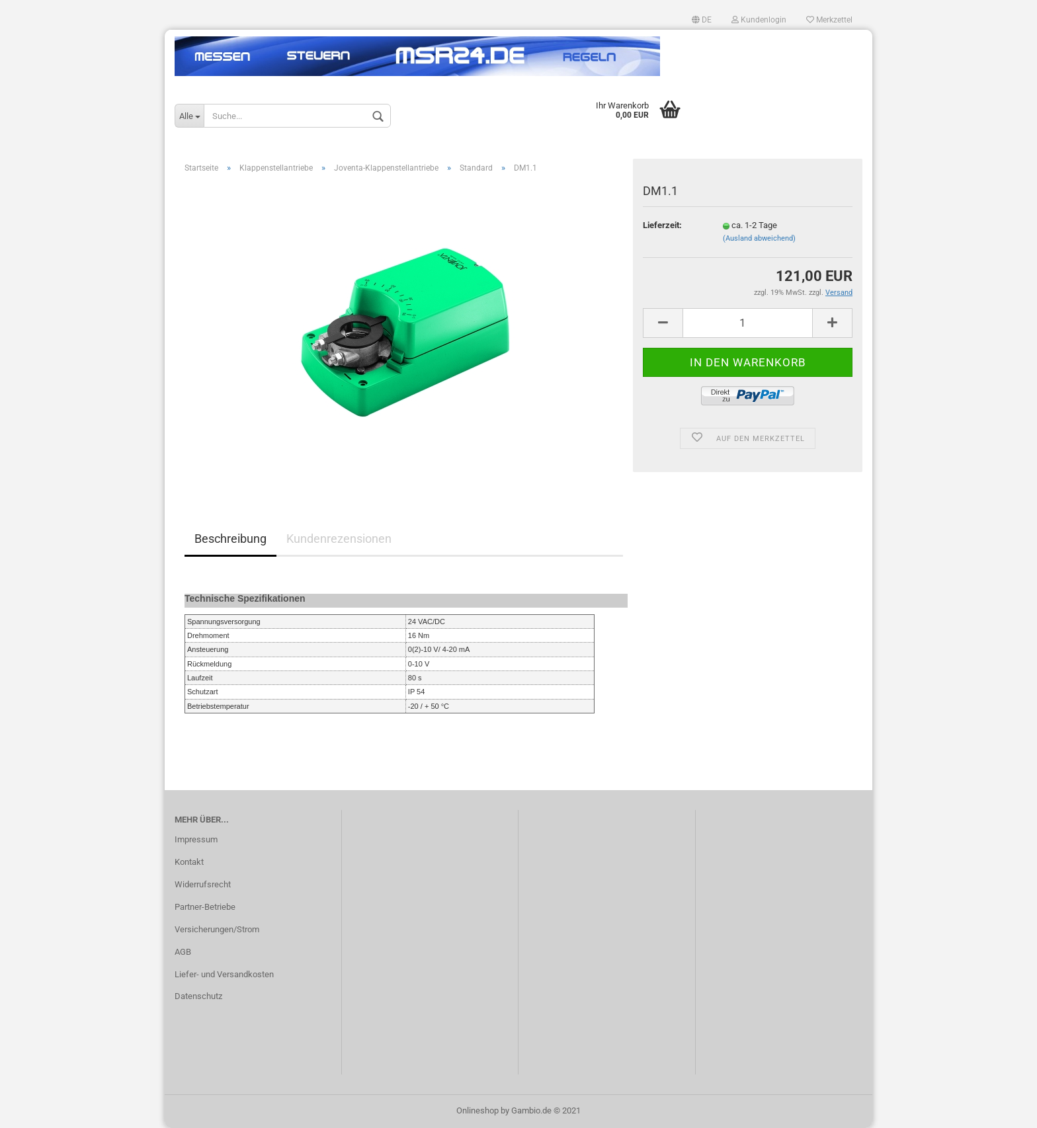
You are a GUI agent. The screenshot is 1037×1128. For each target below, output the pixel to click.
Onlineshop (477, 1110)
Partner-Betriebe (205, 907)
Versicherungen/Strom (217, 929)
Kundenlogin (758, 19)
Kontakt (189, 862)
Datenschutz (198, 996)
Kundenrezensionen (339, 538)
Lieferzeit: (662, 225)
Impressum (196, 839)
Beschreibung (230, 538)
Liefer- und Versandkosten (224, 974)
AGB (183, 952)
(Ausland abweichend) (759, 238)
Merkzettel (829, 19)
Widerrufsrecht (203, 884)
